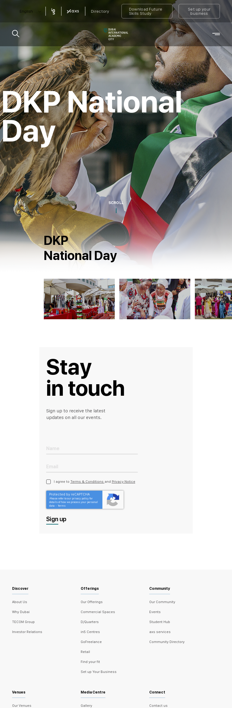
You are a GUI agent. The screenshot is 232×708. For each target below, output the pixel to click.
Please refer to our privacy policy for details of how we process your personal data (73, 502)
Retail (85, 652)
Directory (100, 11)
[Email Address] (92, 466)
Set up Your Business (99, 672)
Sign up (56, 519)
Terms (62, 505)
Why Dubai (21, 612)
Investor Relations (27, 632)
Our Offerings (92, 602)
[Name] (92, 448)
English (26, 11)
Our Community (162, 602)
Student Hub (159, 622)
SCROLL (116, 203)
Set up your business (199, 11)
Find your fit (90, 662)
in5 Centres (90, 632)
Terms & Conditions (87, 481)
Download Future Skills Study (146, 11)
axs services (160, 632)
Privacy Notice (123, 481)
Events (155, 612)
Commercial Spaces (98, 612)
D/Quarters (90, 622)
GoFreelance (91, 642)
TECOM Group (23, 622)
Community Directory (167, 642)
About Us (19, 602)
